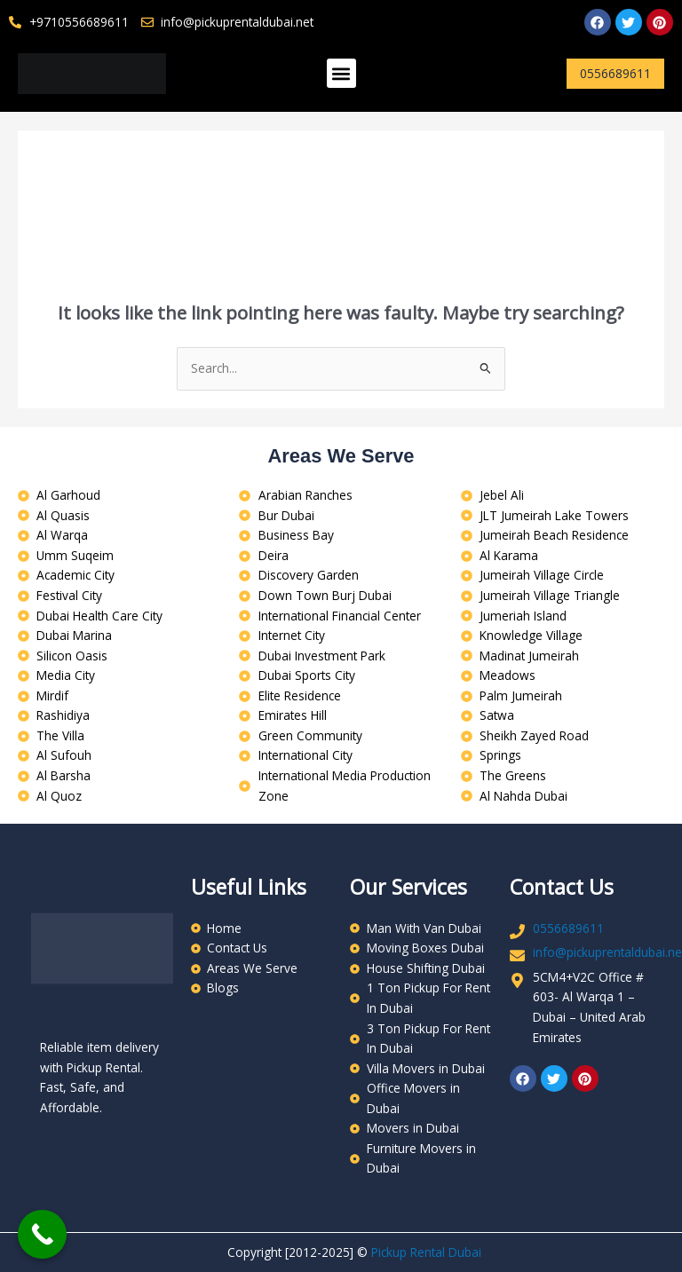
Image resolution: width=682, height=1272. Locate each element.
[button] (341, 73)
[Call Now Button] (42, 1234)
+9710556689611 (79, 21)
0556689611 (568, 928)
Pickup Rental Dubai (426, 1252)
